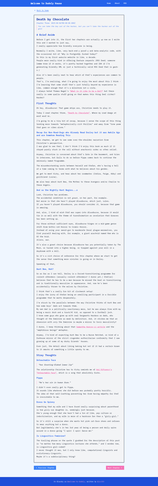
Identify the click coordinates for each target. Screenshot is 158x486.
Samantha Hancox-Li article (90, 327)
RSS (125, 3)
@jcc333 (100, 482)
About (117, 3)
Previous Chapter (44, 468)
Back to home (41, 10)
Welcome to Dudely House (46, 3)
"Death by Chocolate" (79, 113)
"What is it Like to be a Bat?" (86, 91)
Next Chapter (115, 468)
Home (109, 3)
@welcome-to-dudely (76, 482)
